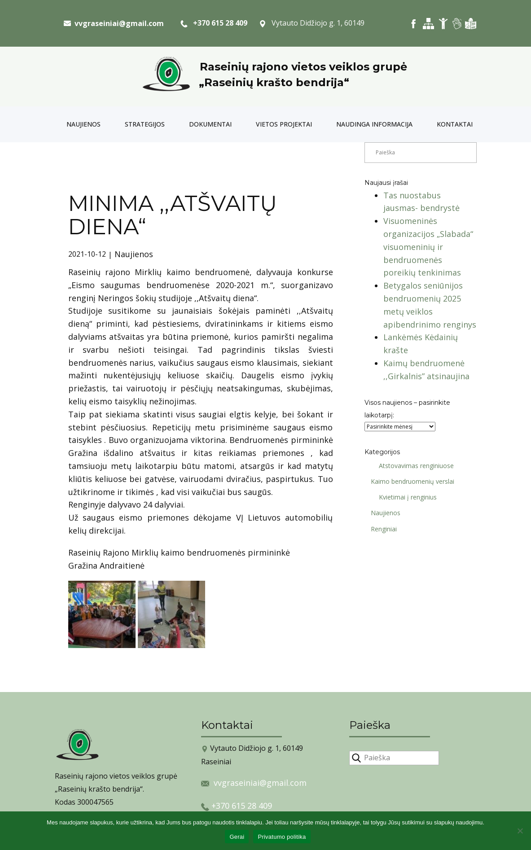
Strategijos (145, 124)
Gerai (236, 836)
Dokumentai (210, 124)
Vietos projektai (284, 124)
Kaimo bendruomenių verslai (409, 481)
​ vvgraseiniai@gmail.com (114, 23)
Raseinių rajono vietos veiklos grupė (303, 66)
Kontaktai (455, 124)
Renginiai (380, 529)
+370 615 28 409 (213, 23)
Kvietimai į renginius (405, 497)
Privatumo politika (282, 836)
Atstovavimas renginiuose (413, 465)
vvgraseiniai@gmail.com (260, 782)
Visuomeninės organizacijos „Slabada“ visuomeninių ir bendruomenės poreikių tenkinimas (428, 246)
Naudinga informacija (374, 124)
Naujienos (83, 124)
